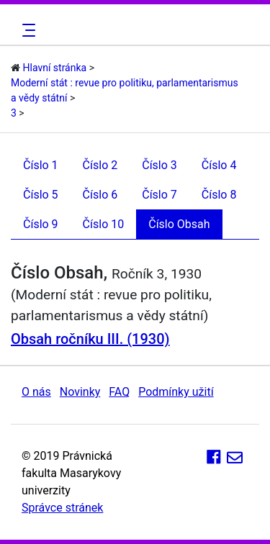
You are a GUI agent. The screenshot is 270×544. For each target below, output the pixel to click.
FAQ (119, 392)
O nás (36, 392)
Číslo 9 (40, 224)
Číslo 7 (159, 194)
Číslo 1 (40, 165)
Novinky (80, 392)
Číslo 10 (104, 224)
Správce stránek (62, 507)
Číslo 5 (40, 194)
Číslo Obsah (179, 224)
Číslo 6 (100, 194)
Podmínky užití (175, 392)
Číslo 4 (219, 165)
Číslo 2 (100, 165)
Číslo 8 (219, 194)
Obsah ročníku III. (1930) (90, 339)
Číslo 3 (159, 165)
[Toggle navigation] (26, 30)
